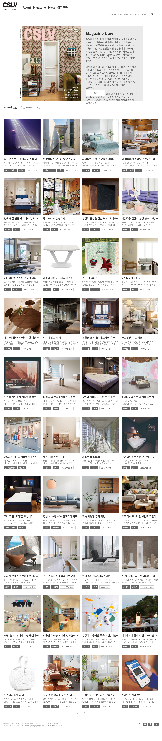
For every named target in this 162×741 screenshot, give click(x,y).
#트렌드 (22, 468)
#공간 (46, 229)
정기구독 (62, 7)
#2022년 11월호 (32, 170)
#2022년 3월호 (145, 349)
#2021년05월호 (67, 646)
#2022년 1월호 (145, 408)
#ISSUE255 (105, 587)
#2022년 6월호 (145, 229)
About (27, 7)
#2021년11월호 (68, 527)
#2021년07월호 (67, 587)
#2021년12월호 (145, 468)
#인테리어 (16, 289)
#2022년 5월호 (67, 289)
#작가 (95, 646)
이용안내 (49, 725)
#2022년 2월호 (28, 408)
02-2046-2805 (18, 725)
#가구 (17, 229)
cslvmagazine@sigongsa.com (34, 725)
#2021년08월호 (145, 527)
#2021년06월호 (147, 587)
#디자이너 (95, 229)
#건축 (54, 229)
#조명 (134, 646)
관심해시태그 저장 (31, 107)
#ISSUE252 (66, 706)
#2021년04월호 (145, 646)
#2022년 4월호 (145, 289)
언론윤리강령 (57, 725)
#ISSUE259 (106, 527)
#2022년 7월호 (28, 229)
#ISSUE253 (27, 706)
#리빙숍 (22, 527)
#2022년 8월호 (107, 170)
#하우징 (55, 349)
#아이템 (86, 170)
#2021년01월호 (147, 706)
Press (51, 7)
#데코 (17, 706)
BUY (95, 93)
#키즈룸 (16, 646)
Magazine (39, 7)
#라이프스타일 (10, 170)
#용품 (56, 408)
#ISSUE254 (27, 646)
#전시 (21, 170)
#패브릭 (95, 170)
